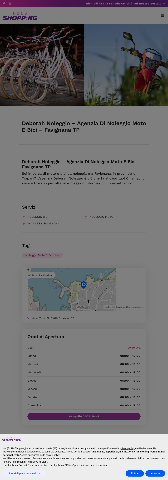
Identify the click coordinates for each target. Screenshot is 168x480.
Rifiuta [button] (135, 473)
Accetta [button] (155, 473)
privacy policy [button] (127, 448)
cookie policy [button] (53, 455)
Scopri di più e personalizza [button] (24, 473)
